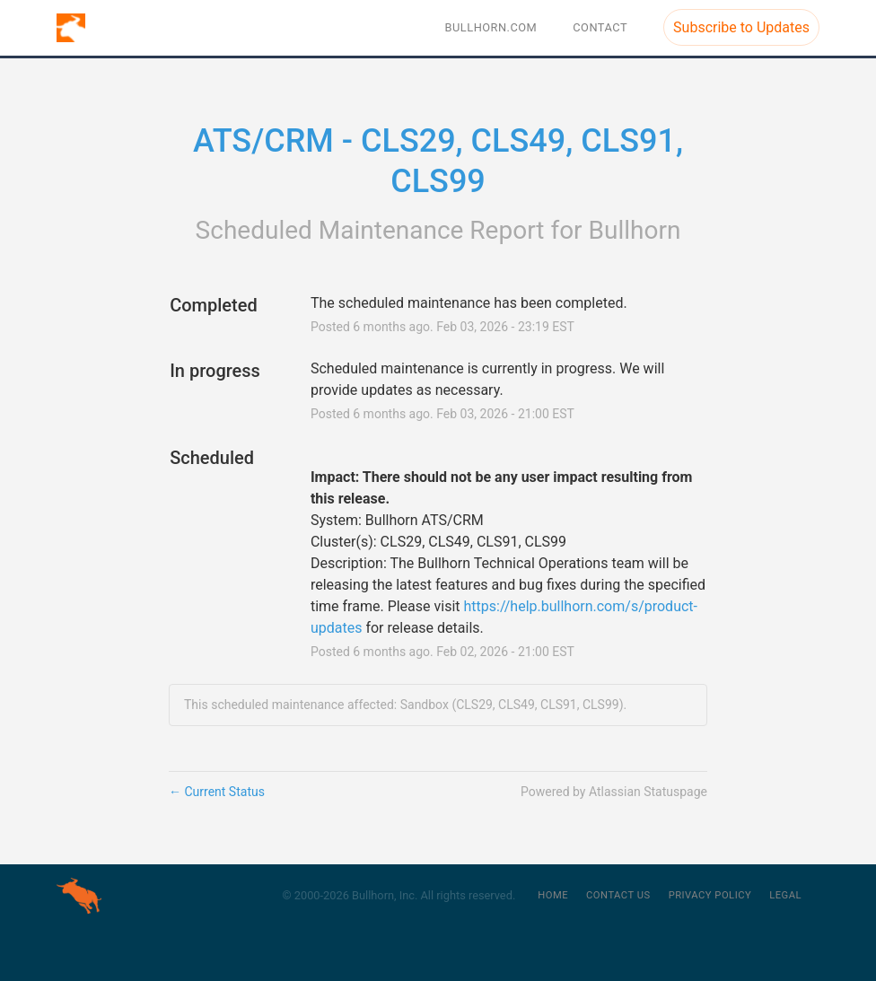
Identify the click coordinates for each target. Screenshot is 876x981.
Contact (600, 27)
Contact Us (618, 895)
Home (553, 895)
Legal (785, 895)
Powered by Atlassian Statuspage (614, 791)
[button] (741, 27)
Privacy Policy (710, 895)
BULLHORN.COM (491, 27)
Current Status (217, 791)
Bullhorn (635, 230)
